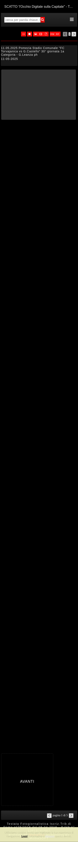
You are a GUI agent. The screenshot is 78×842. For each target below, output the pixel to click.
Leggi (24, 836)
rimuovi (49, 836)
